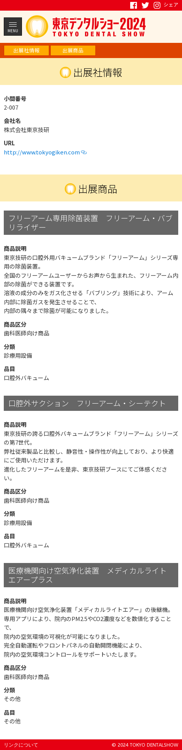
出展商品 (73, 50)
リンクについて (21, 745)
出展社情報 (26, 50)
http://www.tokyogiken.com (45, 152)
